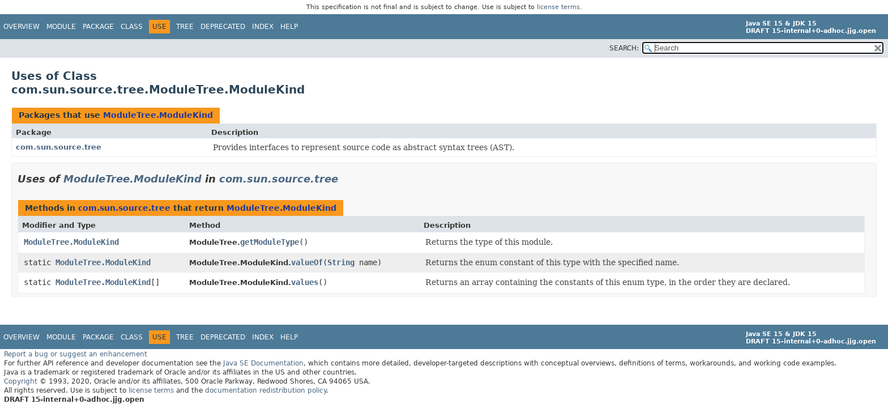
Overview (21, 27)
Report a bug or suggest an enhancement (75, 354)
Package (98, 27)
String (341, 262)
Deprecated (222, 27)
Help (289, 27)
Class (132, 27)
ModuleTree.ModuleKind (158, 115)
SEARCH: (624, 48)
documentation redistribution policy (265, 390)
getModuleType (269, 241)
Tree (185, 27)
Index (263, 27)
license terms (558, 7)
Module (61, 27)
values (304, 282)
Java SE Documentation (263, 363)
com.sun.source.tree (58, 147)
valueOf (307, 262)
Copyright (20, 381)
